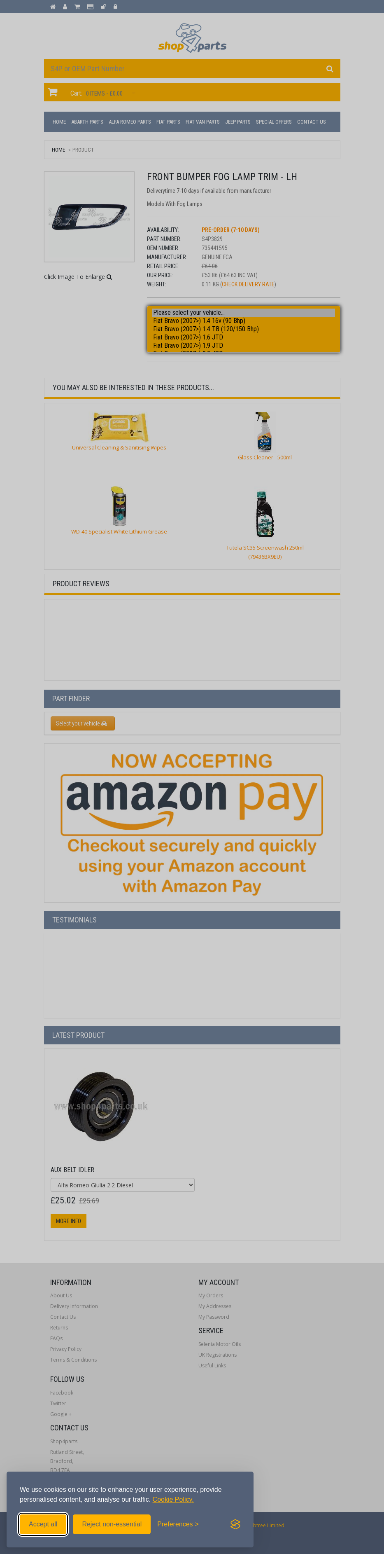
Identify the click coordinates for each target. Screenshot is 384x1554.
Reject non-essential (112, 1524)
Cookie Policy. (173, 1499)
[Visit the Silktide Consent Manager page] (235, 1524)
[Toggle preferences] (178, 1524)
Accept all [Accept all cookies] (43, 1524)
